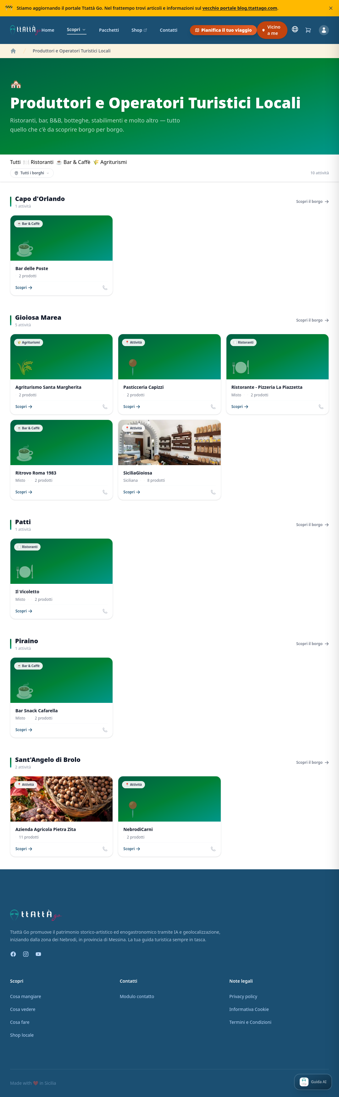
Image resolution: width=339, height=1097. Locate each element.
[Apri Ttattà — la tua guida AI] (313, 1081)
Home (48, 30)
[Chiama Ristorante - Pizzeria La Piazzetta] (321, 406)
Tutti (15, 162)
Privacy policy (243, 996)
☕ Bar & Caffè (73, 162)
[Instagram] (26, 954)
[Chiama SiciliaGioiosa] (213, 492)
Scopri (76, 29)
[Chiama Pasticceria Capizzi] (213, 406)
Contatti (168, 30)
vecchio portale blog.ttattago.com (240, 8)
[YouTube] (38, 954)
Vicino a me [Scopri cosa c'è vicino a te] (271, 30)
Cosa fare (20, 1022)
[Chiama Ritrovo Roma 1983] (105, 492)
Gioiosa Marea (38, 317)
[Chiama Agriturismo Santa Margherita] (105, 406)
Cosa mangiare (25, 996)
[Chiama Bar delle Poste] (105, 287)
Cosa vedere (22, 1009)
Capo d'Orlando (40, 198)
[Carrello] (308, 30)
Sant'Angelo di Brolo (48, 759)
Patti (23, 522)
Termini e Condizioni (250, 1022)
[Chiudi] (331, 8)
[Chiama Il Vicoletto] (105, 611)
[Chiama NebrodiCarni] (213, 848)
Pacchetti (109, 30)
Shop (139, 30)
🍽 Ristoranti (38, 162)
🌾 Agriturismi (110, 162)
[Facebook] (13, 954)
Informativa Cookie (249, 1009)
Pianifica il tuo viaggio (223, 30)
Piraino (26, 641)
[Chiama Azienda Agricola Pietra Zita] (105, 848)
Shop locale (22, 1035)
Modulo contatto (137, 996)
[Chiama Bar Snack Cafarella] (105, 729)
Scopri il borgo (312, 201)
